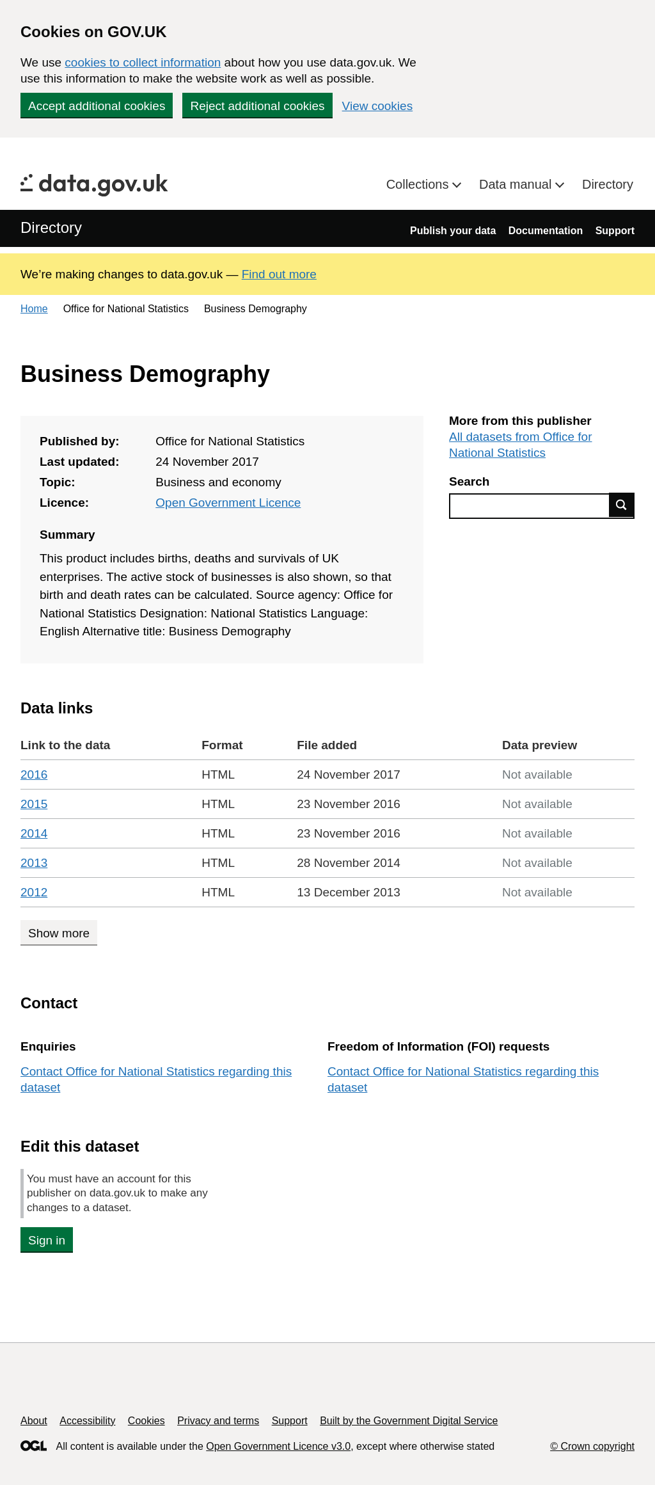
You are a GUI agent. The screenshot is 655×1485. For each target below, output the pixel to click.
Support (615, 230)
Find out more (279, 274)
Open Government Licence (228, 502)
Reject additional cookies (257, 106)
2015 (33, 804)
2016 (33, 774)
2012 (33, 892)
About (33, 1420)
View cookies (377, 106)
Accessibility (87, 1420)
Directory (607, 184)
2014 (33, 833)
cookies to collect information (143, 62)
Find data (622, 505)
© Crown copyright (592, 1446)
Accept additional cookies (96, 106)
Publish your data (453, 230)
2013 (33, 863)
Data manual (517, 184)
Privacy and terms (218, 1420)
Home (34, 308)
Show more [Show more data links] (59, 933)
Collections (419, 184)
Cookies (146, 1420)
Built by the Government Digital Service (409, 1420)
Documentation (546, 230)
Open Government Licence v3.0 (278, 1446)
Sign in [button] (46, 1240)
